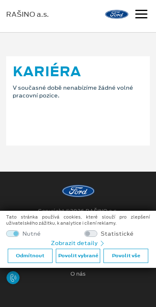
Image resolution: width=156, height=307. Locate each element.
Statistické (117, 234)
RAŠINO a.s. (27, 14)
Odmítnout (30, 255)
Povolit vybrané (78, 255)
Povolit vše (126, 255)
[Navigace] (141, 15)
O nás (78, 274)
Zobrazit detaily (78, 243)
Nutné (31, 234)
